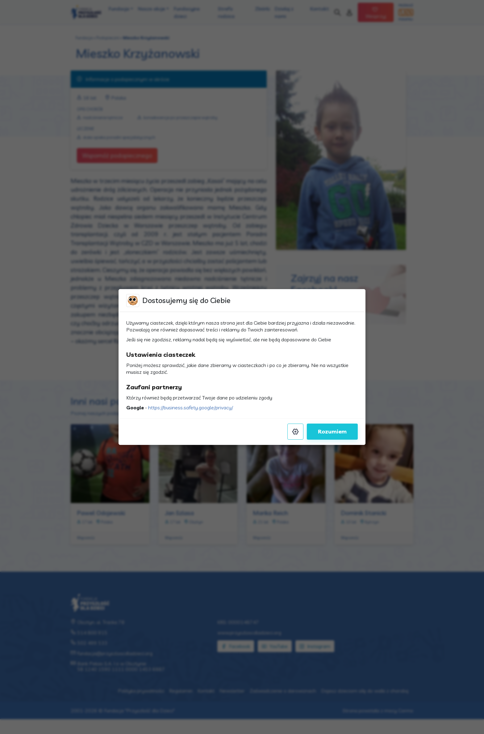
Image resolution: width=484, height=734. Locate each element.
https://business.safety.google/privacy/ (190, 407)
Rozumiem (332, 431)
